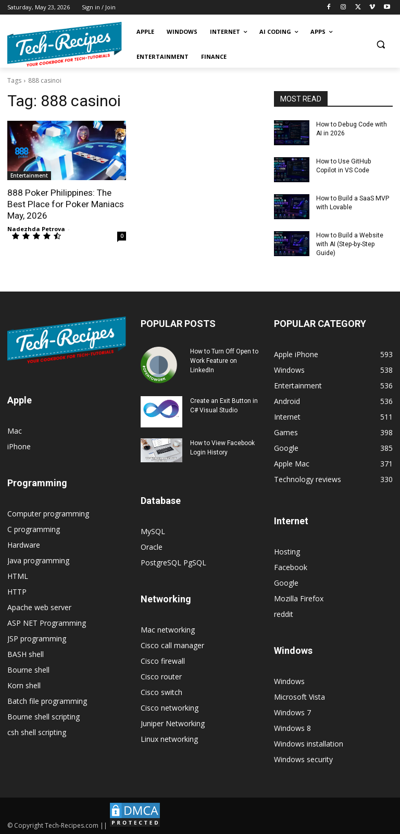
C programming (33, 528)
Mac (14, 430)
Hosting (287, 550)
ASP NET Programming (46, 622)
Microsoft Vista (299, 696)
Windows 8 (292, 727)
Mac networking (168, 629)
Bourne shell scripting (43, 716)
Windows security (303, 758)
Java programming (38, 559)
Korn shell (24, 684)
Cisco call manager (172, 644)
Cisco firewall (163, 660)
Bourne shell (28, 669)
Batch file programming (47, 700)
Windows (289, 680)
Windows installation (308, 743)
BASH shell (25, 653)
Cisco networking (169, 707)
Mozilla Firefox (298, 597)
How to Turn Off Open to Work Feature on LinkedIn (224, 360)
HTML (17, 575)
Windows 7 (292, 711)
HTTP (17, 591)
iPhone (19, 445)
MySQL (153, 530)
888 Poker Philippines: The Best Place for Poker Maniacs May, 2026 (64, 204)
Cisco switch (161, 691)
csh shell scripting (36, 731)
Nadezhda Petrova (36, 228)
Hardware (23, 544)
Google (286, 582)
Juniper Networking (173, 722)
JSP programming (36, 637)
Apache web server (39, 606)
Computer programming (48, 512)
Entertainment (29, 175)
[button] (380, 44)
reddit (283, 613)
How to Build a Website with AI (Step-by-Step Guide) (349, 243)
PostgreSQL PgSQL (173, 561)
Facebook (290, 566)
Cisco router (161, 675)
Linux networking (169, 738)
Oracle (151, 546)
